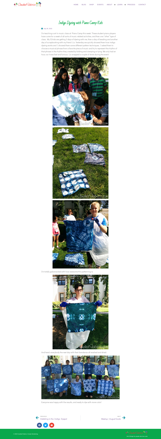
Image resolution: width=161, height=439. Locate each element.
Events (100, 4)
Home (76, 4)
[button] (39, 425)
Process (131, 4)
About (109, 4)
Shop (91, 4)
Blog (84, 4)
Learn (119, 4)
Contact (142, 4)
